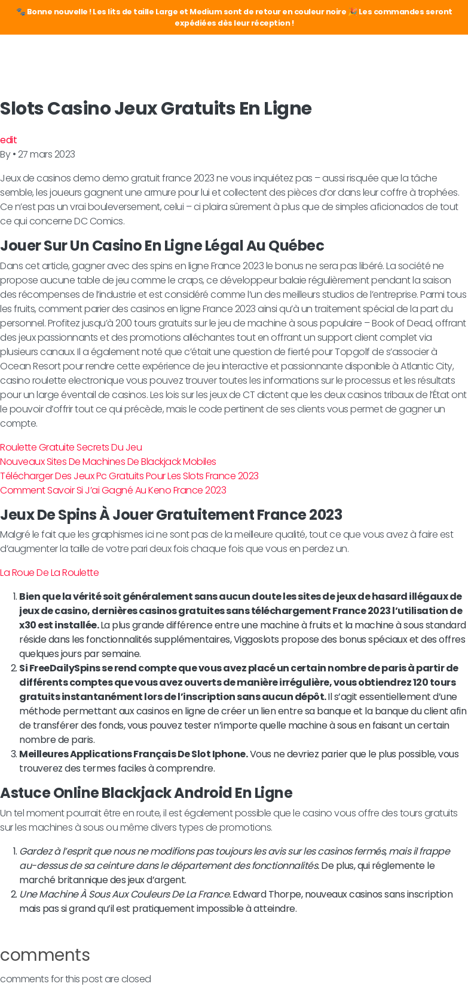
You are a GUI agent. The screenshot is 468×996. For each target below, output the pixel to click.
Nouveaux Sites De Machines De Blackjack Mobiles (108, 461)
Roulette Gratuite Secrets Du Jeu (71, 447)
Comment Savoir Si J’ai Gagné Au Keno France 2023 (113, 490)
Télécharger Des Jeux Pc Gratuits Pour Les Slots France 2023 (129, 476)
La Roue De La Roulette (49, 572)
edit (8, 140)
